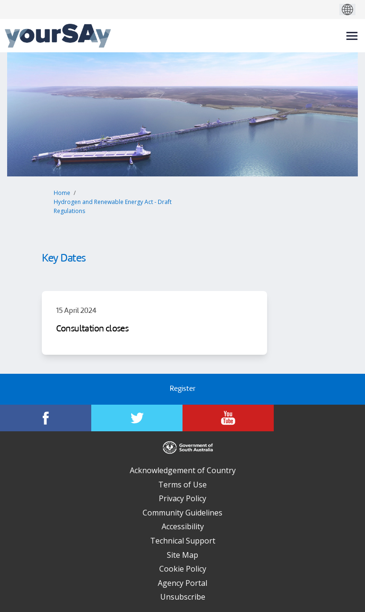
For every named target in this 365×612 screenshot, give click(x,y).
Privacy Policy (182, 498)
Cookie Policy (182, 568)
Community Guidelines (182, 512)
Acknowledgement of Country (183, 470)
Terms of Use (182, 484)
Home (62, 193)
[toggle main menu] (352, 36)
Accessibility (183, 526)
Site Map (182, 555)
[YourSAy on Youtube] (228, 418)
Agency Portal (182, 583)
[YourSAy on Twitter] (136, 418)
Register (182, 389)
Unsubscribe (182, 597)
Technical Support (182, 540)
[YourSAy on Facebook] (45, 418)
